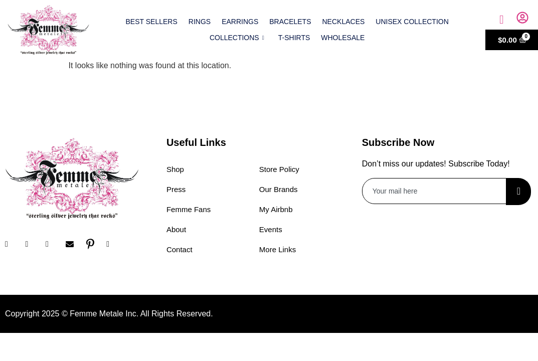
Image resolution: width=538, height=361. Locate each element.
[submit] (518, 191)
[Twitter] (53, 244)
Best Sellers (151, 22)
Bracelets (290, 22)
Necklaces (343, 22)
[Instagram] (32, 244)
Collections (237, 38)
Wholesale (343, 38)
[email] (434, 191)
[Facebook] (12, 244)
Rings (200, 22)
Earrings (240, 22)
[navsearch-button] (501, 19)
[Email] (73, 244)
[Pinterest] (93, 244)
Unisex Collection (412, 22)
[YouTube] (113, 244)
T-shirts (294, 38)
